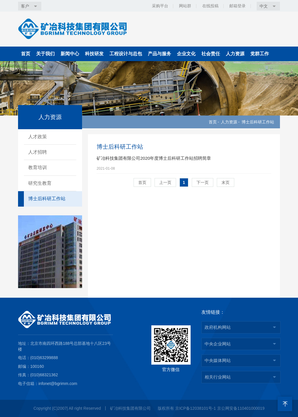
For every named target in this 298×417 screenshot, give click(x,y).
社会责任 (210, 53)
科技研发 (94, 53)
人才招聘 (37, 152)
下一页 (202, 191)
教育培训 (37, 167)
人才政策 (37, 136)
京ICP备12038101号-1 (195, 408)
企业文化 (186, 53)
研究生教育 (40, 183)
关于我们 (45, 53)
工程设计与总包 (125, 53)
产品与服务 (159, 53)
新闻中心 (70, 53)
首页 (25, 53)
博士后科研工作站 (258, 122)
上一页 (165, 191)
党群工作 (259, 53)
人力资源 (235, 53)
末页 (225, 191)
